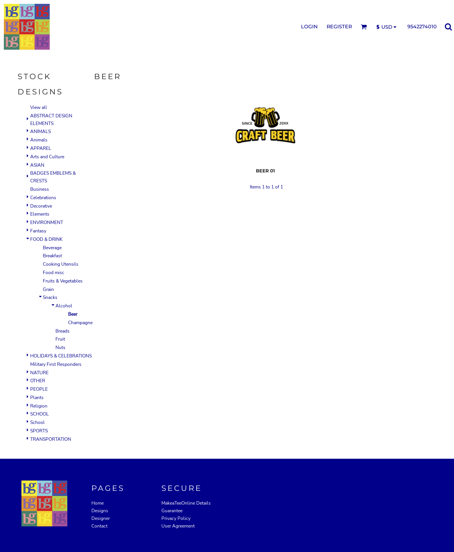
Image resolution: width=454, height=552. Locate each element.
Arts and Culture (47, 157)
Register (339, 26)
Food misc (53, 273)
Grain (48, 289)
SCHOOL (39, 414)
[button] (364, 27)
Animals (38, 140)
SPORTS (39, 431)
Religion (38, 406)
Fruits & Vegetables (63, 281)
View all (38, 107)
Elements (39, 214)
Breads (62, 331)
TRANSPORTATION (50, 439)
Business (39, 189)
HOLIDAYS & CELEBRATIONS (61, 356)
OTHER (37, 381)
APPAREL (40, 148)
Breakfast (52, 256)
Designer (100, 518)
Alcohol (63, 306)
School (37, 422)
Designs (99, 511)
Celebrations (43, 198)
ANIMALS (40, 131)
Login (309, 26)
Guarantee (171, 511)
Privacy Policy (175, 518)
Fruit (60, 339)
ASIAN (37, 165)
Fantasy (38, 231)
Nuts (60, 347)
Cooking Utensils (60, 264)
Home (97, 503)
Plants (37, 398)
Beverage (52, 248)
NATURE (39, 373)
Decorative (41, 206)
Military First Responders (55, 364)
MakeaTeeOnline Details (186, 503)
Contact (99, 526)
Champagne (80, 323)
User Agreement (178, 526)
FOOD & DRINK (46, 239)
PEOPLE (39, 389)
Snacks (50, 297)
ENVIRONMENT (46, 222)
